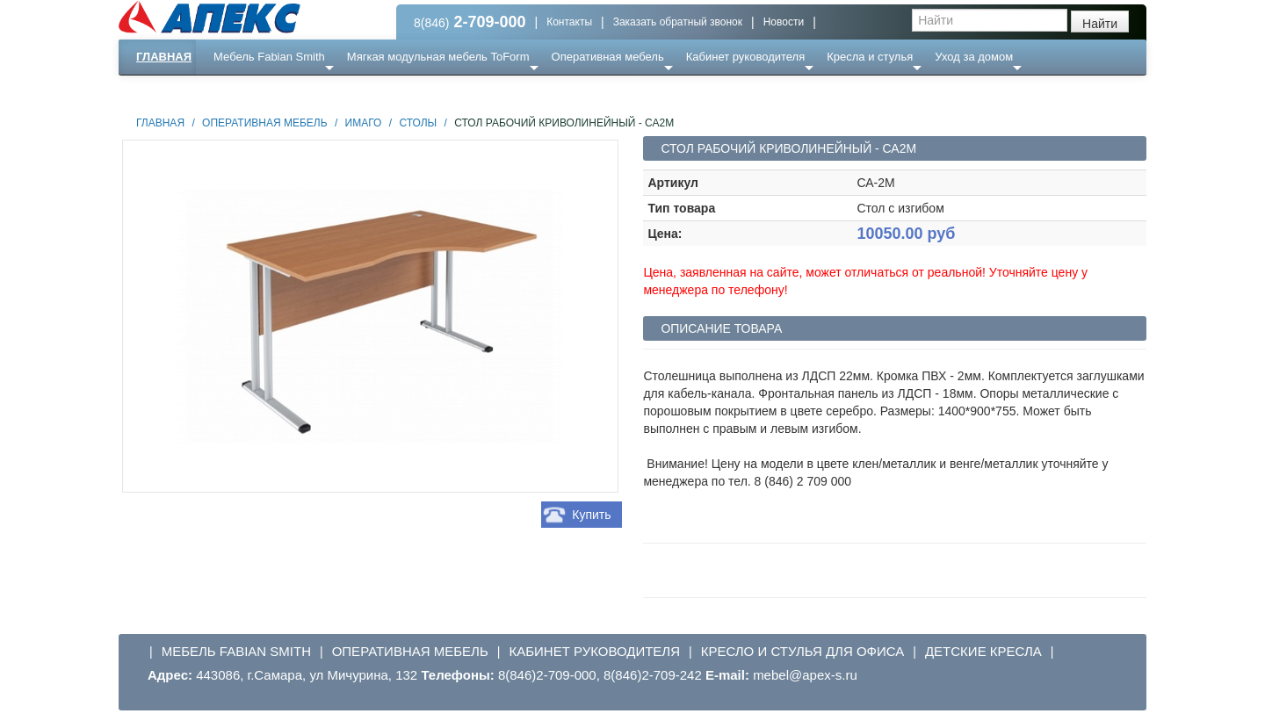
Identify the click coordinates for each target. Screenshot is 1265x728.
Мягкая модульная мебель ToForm (438, 56)
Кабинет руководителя (745, 56)
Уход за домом (974, 56)
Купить (591, 515)
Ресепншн (309, 91)
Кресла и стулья (870, 56)
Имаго (363, 123)
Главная (164, 56)
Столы (418, 123)
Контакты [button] (569, 22)
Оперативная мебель (608, 56)
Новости (783, 22)
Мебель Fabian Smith (269, 56)
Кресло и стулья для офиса (803, 651)
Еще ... (242, 91)
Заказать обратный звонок (677, 22)
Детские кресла (983, 651)
